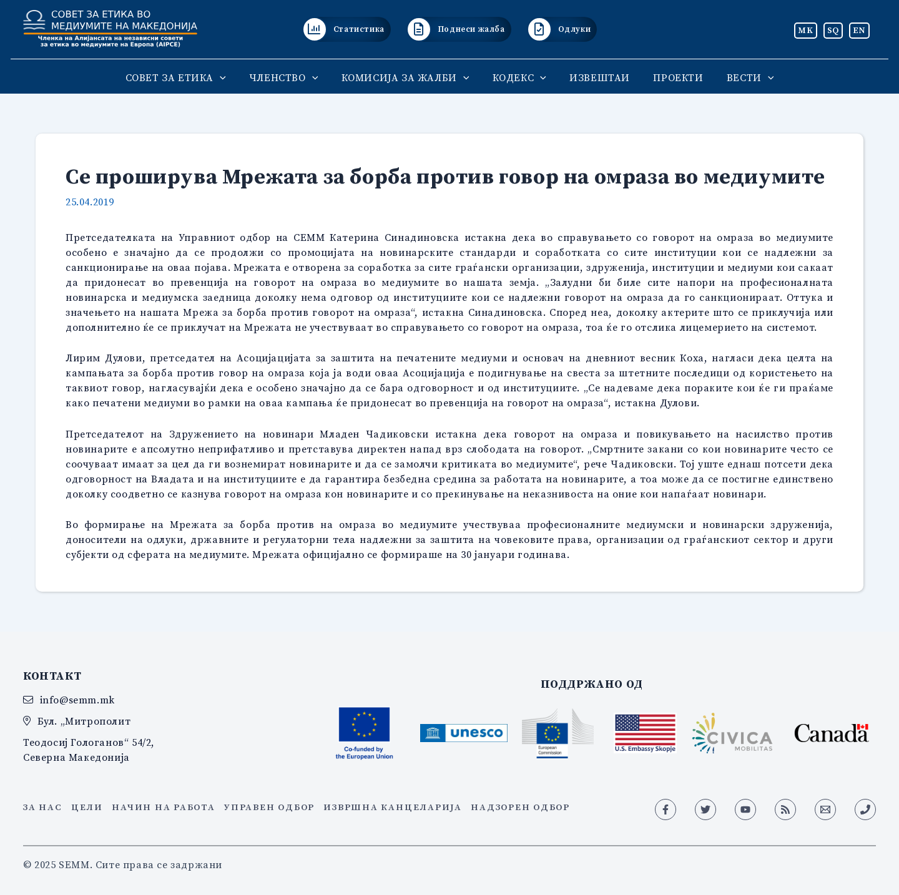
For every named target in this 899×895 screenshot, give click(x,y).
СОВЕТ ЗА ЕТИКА (185, 77)
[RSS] (785, 809)
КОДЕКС (519, 77)
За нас (42, 807)
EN (859, 30)
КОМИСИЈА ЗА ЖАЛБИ (409, 77)
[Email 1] (825, 809)
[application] (230, 77)
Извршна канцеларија (392, 807)
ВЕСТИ (740, 77)
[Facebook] (665, 809)
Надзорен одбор (520, 807)
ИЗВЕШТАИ (596, 77)
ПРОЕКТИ (672, 77)
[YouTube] (745, 809)
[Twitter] (705, 809)
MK (805, 30)
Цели (87, 807)
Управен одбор (269, 807)
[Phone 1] (865, 809)
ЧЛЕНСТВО (289, 77)
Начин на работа (163, 807)
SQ (833, 30)
